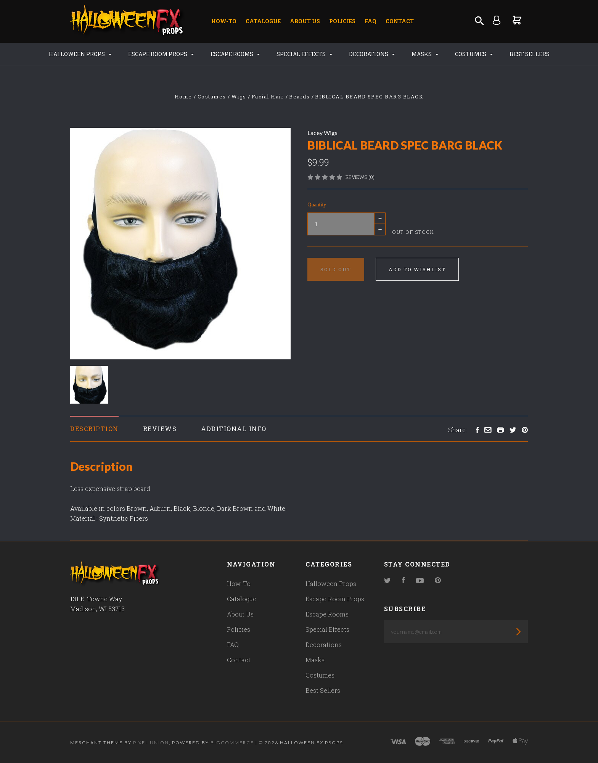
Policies (342, 21)
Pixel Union (151, 742)
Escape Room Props (161, 54)
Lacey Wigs (322, 132)
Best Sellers (530, 54)
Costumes (474, 54)
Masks (425, 54)
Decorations (372, 54)
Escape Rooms (235, 54)
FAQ (370, 21)
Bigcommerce (232, 742)
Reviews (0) (360, 177)
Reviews (160, 429)
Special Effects (304, 54)
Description (94, 429)
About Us (305, 21)
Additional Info (234, 429)
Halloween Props (80, 54)
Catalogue (263, 21)
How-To (223, 21)
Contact (400, 21)
